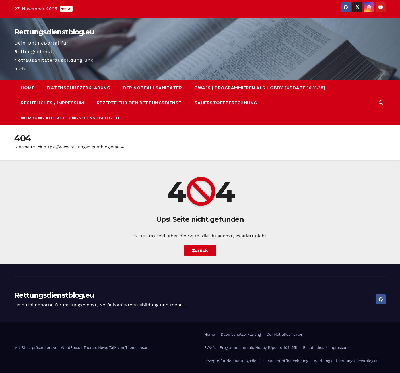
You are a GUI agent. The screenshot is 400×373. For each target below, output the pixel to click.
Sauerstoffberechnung (226, 102)
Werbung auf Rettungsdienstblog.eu (70, 118)
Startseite (24, 147)
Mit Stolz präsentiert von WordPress (47, 347)
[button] (381, 102)
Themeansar (136, 347)
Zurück (200, 250)
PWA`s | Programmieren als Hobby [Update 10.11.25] (260, 87)
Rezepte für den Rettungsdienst (139, 102)
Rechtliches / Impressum (52, 102)
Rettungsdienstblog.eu (54, 32)
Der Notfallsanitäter (152, 87)
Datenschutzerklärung (78, 87)
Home (27, 87)
